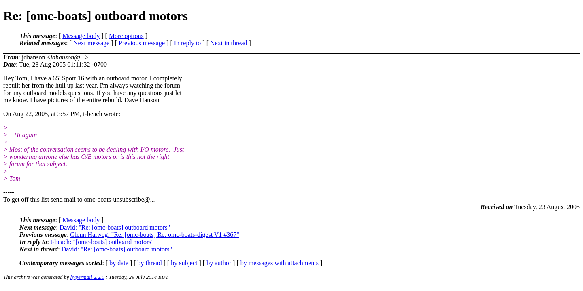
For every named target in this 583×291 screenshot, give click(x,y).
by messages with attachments (279, 262)
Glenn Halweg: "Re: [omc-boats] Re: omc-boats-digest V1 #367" (154, 234)
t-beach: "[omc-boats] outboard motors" (102, 241)
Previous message (142, 43)
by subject (184, 262)
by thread (150, 262)
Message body (81, 35)
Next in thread (228, 43)
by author (218, 262)
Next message (91, 43)
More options (126, 35)
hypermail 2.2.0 (87, 277)
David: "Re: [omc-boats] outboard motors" (115, 227)
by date (118, 262)
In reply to (187, 43)
